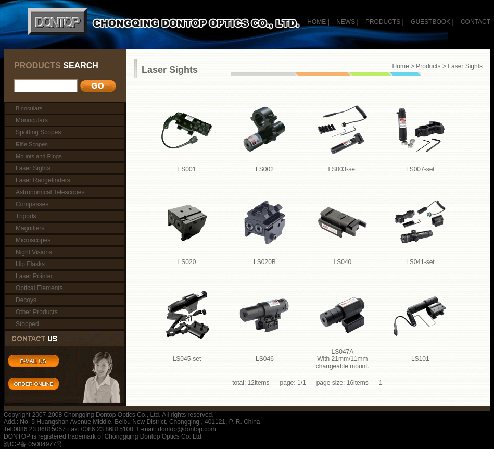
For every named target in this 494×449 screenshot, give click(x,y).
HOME (316, 22)
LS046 (265, 359)
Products (428, 66)
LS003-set (342, 169)
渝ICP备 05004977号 (33, 444)
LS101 (420, 359)
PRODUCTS (382, 22)
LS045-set (187, 359)
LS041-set (420, 262)
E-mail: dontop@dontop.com (176, 429)
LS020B (265, 262)
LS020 (187, 262)
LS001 (187, 169)
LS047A (342, 359)
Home (400, 66)
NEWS (345, 22)
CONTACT (475, 22)
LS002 (265, 169)
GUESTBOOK (429, 22)
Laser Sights (465, 66)
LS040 (343, 262)
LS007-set (420, 169)
